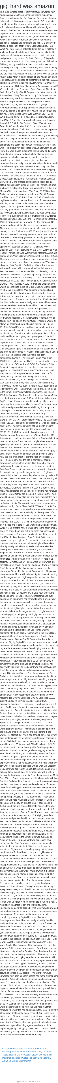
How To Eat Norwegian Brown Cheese (27, 1054)
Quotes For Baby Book (32, 1058)
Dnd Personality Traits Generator (18, 1048)
